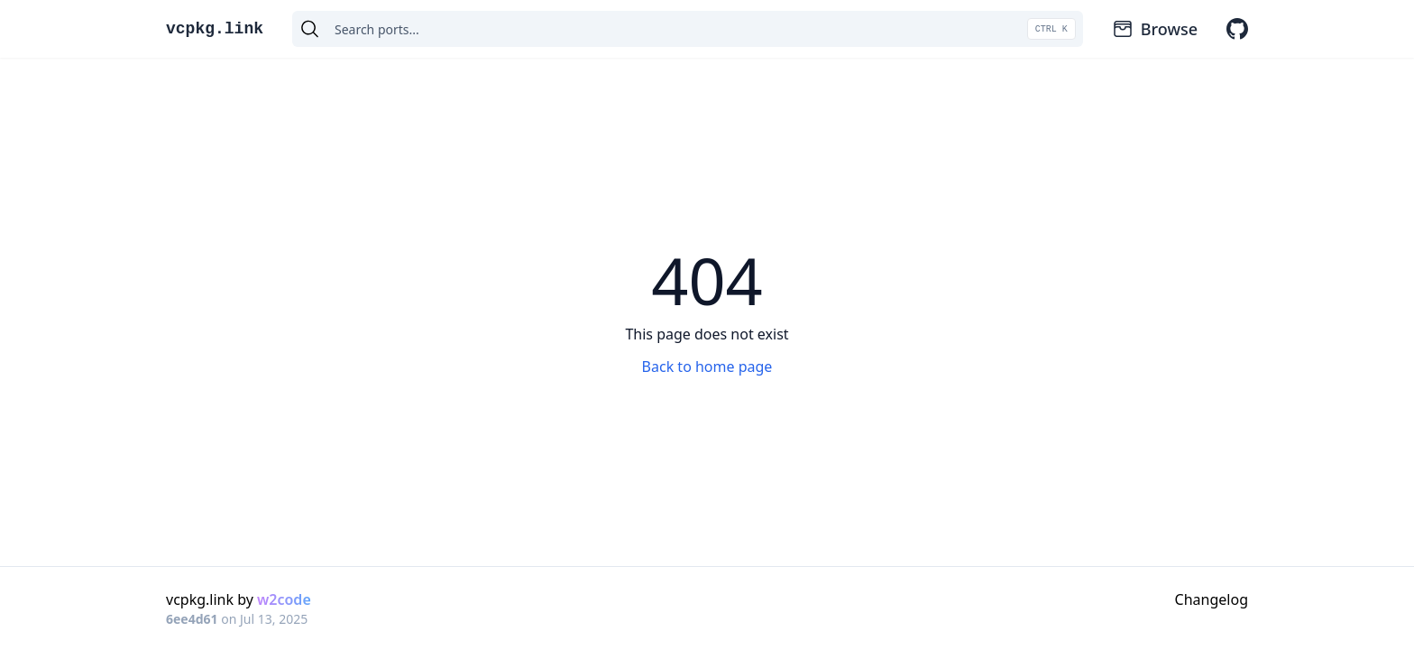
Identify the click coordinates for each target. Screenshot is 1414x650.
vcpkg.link (214, 29)
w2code (284, 599)
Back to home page (707, 366)
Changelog (1211, 599)
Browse (1155, 29)
